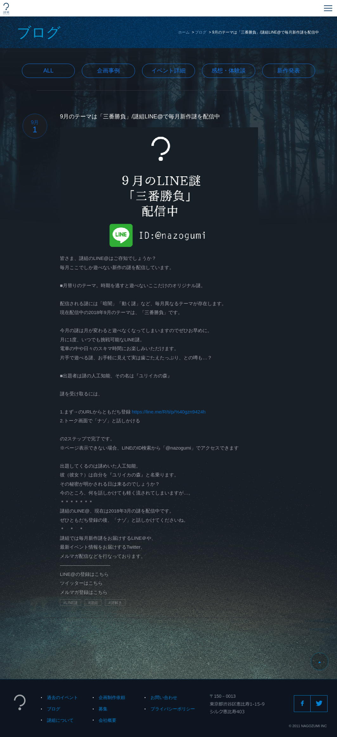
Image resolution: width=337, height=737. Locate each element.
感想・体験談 (228, 70)
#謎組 (93, 603)
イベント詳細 (168, 70)
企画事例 (108, 70)
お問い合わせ (164, 697)
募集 (103, 708)
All (48, 70)
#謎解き (115, 603)
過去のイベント (62, 697)
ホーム (184, 32)
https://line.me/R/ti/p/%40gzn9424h (169, 411)
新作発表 (288, 70)
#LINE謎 (70, 603)
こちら (101, 574)
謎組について (60, 720)
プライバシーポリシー (173, 708)
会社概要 (107, 720)
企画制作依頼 (112, 697)
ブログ (200, 32)
